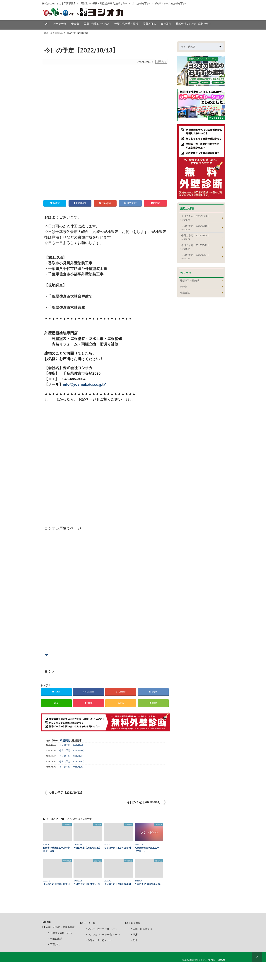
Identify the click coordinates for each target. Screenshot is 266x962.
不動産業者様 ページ (61, 933)
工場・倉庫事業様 (142, 928)
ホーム (48, 33)
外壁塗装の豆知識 (189, 280)
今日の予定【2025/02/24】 (72, 767)
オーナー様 (59, 23)
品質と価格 (149, 23)
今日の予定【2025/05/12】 (72, 761)
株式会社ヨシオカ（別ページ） (194, 23)
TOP (46, 23)
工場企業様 (135, 923)
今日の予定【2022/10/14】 (144, 802)
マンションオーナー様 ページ (104, 934)
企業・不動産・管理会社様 (60, 927)
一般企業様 (56, 938)
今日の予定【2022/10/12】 (66, 792)
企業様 (75, 23)
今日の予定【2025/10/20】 (72, 745)
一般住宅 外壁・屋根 (126, 23)
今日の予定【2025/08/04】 (72, 756)
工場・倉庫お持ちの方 (97, 23)
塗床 (135, 934)
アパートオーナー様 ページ (102, 928)
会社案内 (166, 23)
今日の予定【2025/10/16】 (72, 750)
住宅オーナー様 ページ (100, 940)
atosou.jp (82, 384)
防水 (135, 940)
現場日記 (59, 33)
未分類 (183, 286)
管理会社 (55, 944)
